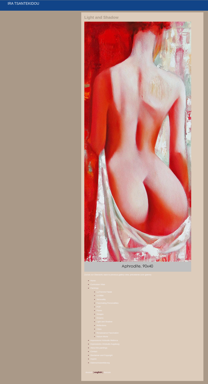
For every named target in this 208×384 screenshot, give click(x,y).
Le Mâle (100, 295)
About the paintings (98, 348)
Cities (99, 329)
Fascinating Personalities (108, 303)
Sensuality (101, 299)
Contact (93, 351)
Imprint (93, 359)
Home (93, 280)
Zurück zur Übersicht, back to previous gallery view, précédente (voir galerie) (117, 275)
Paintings (94, 288)
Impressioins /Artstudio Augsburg (104, 344)
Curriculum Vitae (97, 284)
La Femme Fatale (104, 292)
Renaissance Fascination (108, 333)
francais (107, 372)
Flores (99, 310)
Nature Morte (102, 336)
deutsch (89, 372)
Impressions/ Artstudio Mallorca (104, 340)
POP (99, 307)
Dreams (100, 318)
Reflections (101, 325)
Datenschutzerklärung (100, 363)
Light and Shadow (104, 321)
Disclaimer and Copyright (101, 355)
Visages (100, 314)
